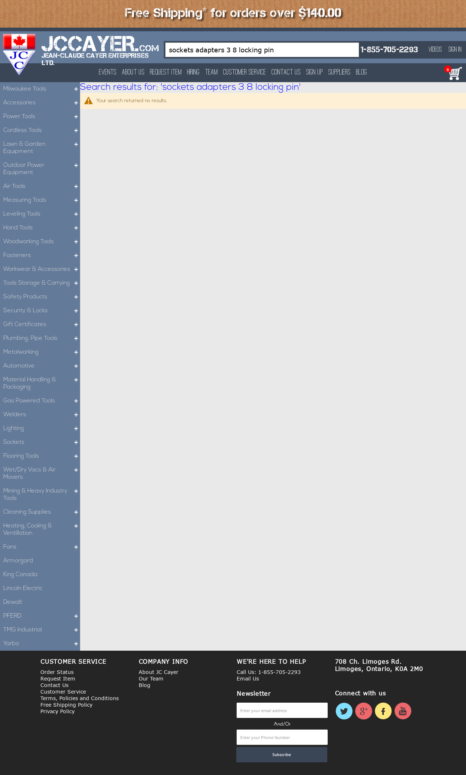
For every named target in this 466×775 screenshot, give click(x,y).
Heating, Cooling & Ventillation (41, 529)
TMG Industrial (41, 630)
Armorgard (18, 561)
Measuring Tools (41, 200)
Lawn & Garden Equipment (41, 147)
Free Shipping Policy (66, 705)
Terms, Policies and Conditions (79, 698)
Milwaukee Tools (41, 89)
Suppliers (339, 72)
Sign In (455, 49)
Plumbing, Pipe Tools (41, 338)
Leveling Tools (41, 214)
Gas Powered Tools (41, 401)
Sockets (41, 442)
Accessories (41, 103)
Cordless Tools (41, 130)
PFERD (41, 616)
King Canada (20, 575)
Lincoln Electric (23, 588)
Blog (361, 72)
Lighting (41, 428)
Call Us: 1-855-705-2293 (269, 672)
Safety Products (41, 297)
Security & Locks (41, 311)
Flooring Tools (41, 456)
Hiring (193, 72)
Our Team (151, 678)
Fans (41, 547)
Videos (435, 49)
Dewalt (12, 602)
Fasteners (41, 255)
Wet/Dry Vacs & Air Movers (41, 473)
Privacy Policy (57, 711)
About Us (133, 72)
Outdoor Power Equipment (41, 169)
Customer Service (244, 72)
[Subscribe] (281, 754)
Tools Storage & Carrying (41, 283)
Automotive (41, 366)
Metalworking (41, 352)
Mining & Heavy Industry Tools (41, 494)
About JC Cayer (158, 672)
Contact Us (286, 72)
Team (211, 72)
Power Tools (41, 117)
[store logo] (19, 54)
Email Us (248, 678)
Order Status (57, 672)
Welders (41, 415)
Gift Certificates (41, 325)
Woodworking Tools (41, 242)
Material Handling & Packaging (41, 383)
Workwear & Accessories (41, 269)
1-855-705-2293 (389, 49)
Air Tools (41, 186)
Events (107, 72)
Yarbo (41, 644)
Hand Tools (41, 228)
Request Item (166, 72)
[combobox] (262, 50)
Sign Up (314, 72)
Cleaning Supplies (41, 512)
